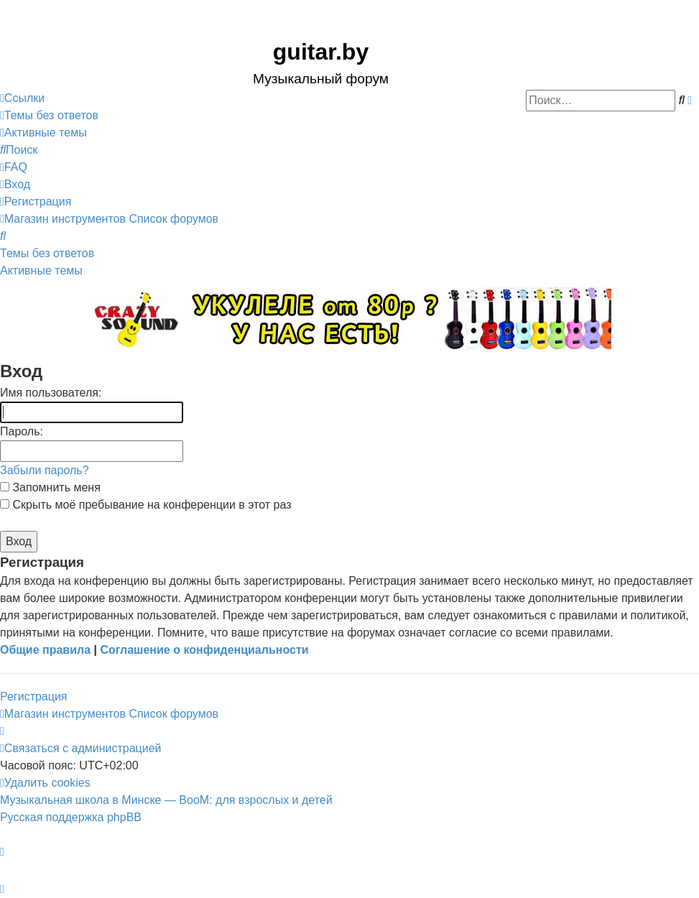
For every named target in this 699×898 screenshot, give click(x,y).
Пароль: (21, 431)
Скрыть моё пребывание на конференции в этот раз (145, 505)
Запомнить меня (50, 487)
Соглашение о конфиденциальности (204, 650)
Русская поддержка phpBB (71, 817)
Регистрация (34, 696)
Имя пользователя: (50, 392)
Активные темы (41, 270)
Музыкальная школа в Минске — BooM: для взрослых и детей (166, 800)
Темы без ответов (47, 253)
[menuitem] (49, 115)
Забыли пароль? (44, 470)
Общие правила (45, 650)
